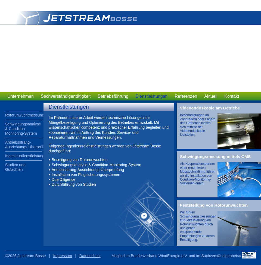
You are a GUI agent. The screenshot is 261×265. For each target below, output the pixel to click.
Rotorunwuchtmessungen (23, 115)
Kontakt (231, 96)
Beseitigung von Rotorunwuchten (79, 159)
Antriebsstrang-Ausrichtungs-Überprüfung (23, 144)
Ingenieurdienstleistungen (23, 156)
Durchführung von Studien (74, 184)
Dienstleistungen (151, 96)
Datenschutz (90, 256)
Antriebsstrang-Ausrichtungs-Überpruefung (88, 170)
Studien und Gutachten (15, 167)
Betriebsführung (113, 96)
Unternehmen (20, 96)
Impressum (62, 256)
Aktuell (210, 96)
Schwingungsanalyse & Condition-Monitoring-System (23, 128)
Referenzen (186, 96)
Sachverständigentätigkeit (66, 96)
